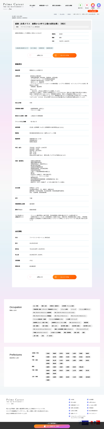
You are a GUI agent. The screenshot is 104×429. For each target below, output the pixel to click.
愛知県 (54, 363)
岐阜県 (87, 360)
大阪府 (61, 366)
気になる (87, 5)
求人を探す (32, 5)
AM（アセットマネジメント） (61, 315)
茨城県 (47, 356)
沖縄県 (47, 380)
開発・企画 (44, 305)
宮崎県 (80, 377)
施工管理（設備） (76, 325)
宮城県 (80, 353)
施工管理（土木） (87, 325)
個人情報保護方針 (93, 410)
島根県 (54, 370)
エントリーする (63, 55)
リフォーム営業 (64, 309)
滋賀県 (47, 366)
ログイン (99, 5)
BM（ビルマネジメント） (75, 322)
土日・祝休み (33, 48)
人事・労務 (35, 335)
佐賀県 (54, 377)
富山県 (54, 360)
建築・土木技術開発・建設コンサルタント (64, 329)
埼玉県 (67, 356)
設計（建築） (36, 325)
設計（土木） (55, 325)
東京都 (69, 14)
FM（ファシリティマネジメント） (78, 315)
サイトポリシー (93, 413)
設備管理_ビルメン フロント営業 (59, 322)
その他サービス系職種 (55, 332)
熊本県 (67, 377)
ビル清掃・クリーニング (71, 319)
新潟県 (47, 360)
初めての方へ (80, 5)
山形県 (74, 353)
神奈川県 (88, 356)
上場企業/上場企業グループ (22, 48)
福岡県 (47, 377)
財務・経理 (76, 332)
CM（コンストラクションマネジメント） (42, 329)
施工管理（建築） (65, 325)
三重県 (61, 363)
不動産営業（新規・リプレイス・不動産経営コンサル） (45, 309)
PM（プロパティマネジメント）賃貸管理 (42, 312)
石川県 (61, 360)
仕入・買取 (35, 305)
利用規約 (91, 407)
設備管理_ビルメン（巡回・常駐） (40, 322)
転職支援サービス (43, 5)
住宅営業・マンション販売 (68, 305)
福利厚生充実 (49, 48)
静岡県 (47, 363)
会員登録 (93, 5)
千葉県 (74, 356)
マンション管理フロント (84, 309)
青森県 (54, 353)
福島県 (87, 353)
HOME (55, 14)
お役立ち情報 (68, 5)
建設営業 (86, 322)
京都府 (54, 366)
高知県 (54, 373)
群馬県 (61, 356)
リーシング (73, 309)
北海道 (47, 353)
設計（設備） (45, 325)
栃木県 (54, 356)
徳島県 (80, 370)
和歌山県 (81, 366)
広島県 (67, 370)
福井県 (67, 360)
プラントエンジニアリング (82, 329)
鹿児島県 (88, 377)
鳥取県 (47, 370)
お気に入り (40, 55)
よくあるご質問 (93, 405)
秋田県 (67, 353)
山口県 (74, 370)
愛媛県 (47, 373)
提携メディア (74, 413)
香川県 (87, 370)
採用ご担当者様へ (56, 5)
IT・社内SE (49, 335)
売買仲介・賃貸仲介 (54, 305)
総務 (60, 37)
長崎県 (61, 377)
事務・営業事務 (67, 332)
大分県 (74, 377)
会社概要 (91, 399)
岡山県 (61, 370)
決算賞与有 (41, 48)
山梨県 (74, 360)
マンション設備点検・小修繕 (39, 319)
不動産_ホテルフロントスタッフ (40, 332)
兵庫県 (67, 366)
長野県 (80, 360)
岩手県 (61, 353)
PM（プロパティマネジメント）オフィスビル (64, 312)
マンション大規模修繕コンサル (56, 319)
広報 (43, 335)
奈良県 (74, 366)
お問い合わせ (92, 402)
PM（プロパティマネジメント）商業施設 (42, 315)
